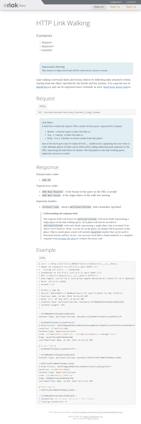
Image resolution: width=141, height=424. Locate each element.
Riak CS (131, 7)
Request (46, 42)
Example (46, 49)
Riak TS (115, 7)
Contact (131, 2)
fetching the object (67, 238)
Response (47, 46)
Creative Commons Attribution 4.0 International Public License (97, 412)
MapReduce (42, 87)
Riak (10, 22)
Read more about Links (116, 87)
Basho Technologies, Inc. (93, 416)
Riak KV (99, 7)
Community (116, 2)
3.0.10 (24, 22)
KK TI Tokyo (93, 419)
